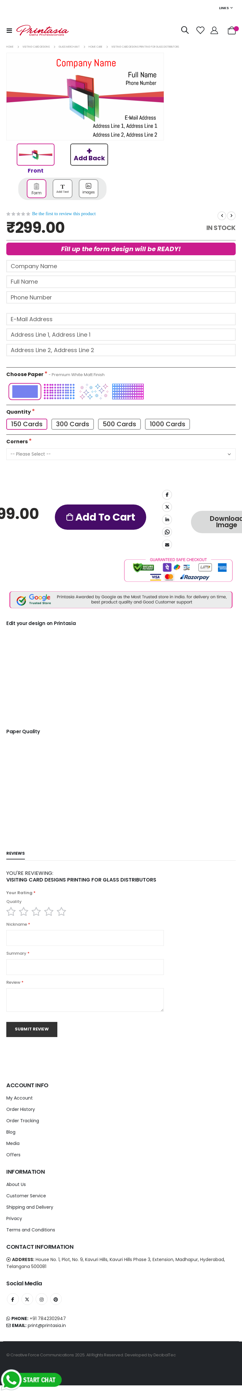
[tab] (15, 855)
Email (167, 546)
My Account (19, 1103)
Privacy (14, 1224)
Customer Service (26, 1201)
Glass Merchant (69, 47)
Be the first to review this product (64, 213)
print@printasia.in (47, 1332)
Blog (10, 1138)
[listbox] (121, 393)
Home (10, 47)
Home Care (95, 47)
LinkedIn (167, 521)
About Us (16, 1190)
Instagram (43, 1305)
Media (13, 1149)
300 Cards (72, 425)
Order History (20, 1115)
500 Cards (120, 425)
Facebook (167, 496)
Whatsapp (167, 533)
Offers (13, 1160)
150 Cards (27, 425)
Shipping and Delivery (29, 1213)
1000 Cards (168, 425)
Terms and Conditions (30, 1235)
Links (224, 7)
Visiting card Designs (36, 47)
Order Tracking (22, 1126)
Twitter (167, 509)
